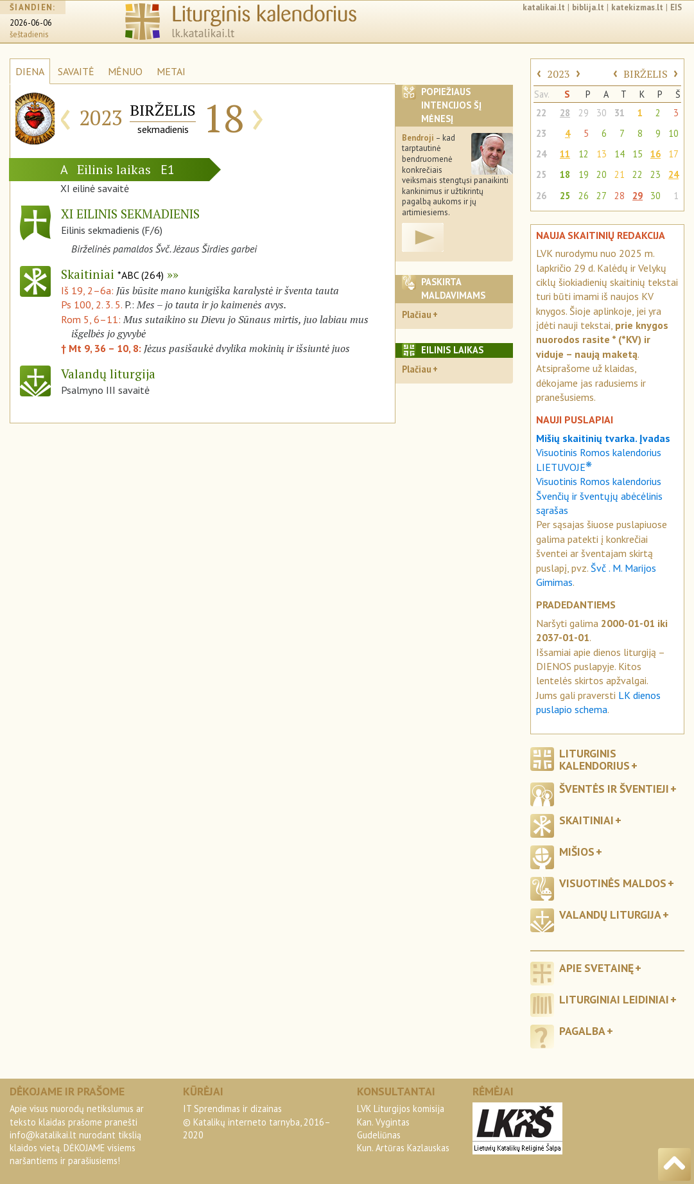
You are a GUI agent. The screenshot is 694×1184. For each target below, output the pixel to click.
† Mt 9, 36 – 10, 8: (102, 348)
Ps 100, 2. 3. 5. (91, 304)
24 (541, 154)
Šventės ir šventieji (614, 788)
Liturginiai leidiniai (614, 999)
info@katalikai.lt (43, 1135)
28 (565, 113)
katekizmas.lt (637, 7)
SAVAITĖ (76, 71)
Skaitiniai (112, 274)
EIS (676, 7)
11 (565, 154)
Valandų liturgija (610, 914)
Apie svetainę (596, 967)
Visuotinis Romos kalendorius (598, 481)
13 (601, 154)
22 (541, 113)
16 (655, 154)
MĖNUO (125, 71)
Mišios (576, 851)
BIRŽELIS (645, 74)
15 (637, 154)
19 (583, 174)
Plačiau (416, 314)
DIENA (29, 71)
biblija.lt (588, 7)
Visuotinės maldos (612, 883)
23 (541, 133)
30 (601, 113)
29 (583, 113)
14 (619, 154)
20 (601, 174)
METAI (171, 71)
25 (541, 174)
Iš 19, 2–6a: (88, 290)
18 (565, 174)
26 (541, 196)
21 (619, 174)
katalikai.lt (544, 7)
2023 (558, 74)
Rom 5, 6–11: (92, 319)
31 (619, 113)
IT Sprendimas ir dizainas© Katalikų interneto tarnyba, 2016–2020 (257, 1121)
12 (583, 154)
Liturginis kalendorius (594, 759)
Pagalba (582, 1030)
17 (673, 154)
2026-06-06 (31, 22)
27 (601, 196)
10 (673, 133)
